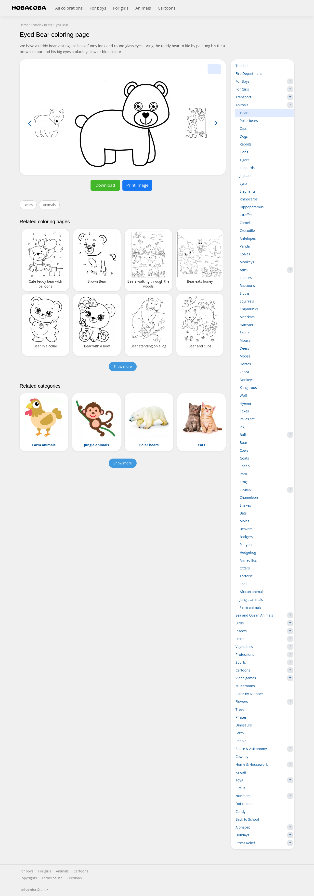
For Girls (264, 89)
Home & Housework (264, 764)
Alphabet (264, 827)
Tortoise (246, 576)
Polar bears (249, 120)
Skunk (244, 332)
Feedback (74, 878)
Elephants (247, 191)
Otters (245, 568)
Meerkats (247, 317)
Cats (243, 128)
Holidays (264, 835)
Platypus (246, 544)
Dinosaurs (244, 725)
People (241, 740)
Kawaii (241, 772)
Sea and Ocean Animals (264, 615)
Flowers (264, 702)
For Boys (264, 81)
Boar (243, 442)
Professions (264, 655)
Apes (266, 270)
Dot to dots (244, 803)
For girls (121, 8)
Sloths (244, 293)
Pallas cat (247, 419)
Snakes (245, 505)
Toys (264, 780)
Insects (264, 631)
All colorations (69, 8)
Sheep (245, 466)
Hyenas (245, 403)
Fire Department (249, 73)
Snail (243, 583)
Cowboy (242, 756)
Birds (264, 623)
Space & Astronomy (264, 749)
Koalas (245, 254)
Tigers (244, 160)
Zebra (244, 371)
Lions (244, 152)
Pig (242, 426)
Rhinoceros (249, 199)
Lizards (266, 490)
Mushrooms (245, 686)
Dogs (244, 136)
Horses (245, 364)
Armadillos (248, 560)
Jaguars (245, 175)
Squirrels (247, 301)
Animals (143, 8)
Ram (243, 474)
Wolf (243, 395)
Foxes (244, 411)
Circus (240, 788)
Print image (137, 185)
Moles (244, 521)
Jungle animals (251, 599)
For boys (98, 8)
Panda (245, 246)
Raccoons (247, 285)
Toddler (242, 65)
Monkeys (247, 262)
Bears (28, 204)
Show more (123, 366)
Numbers (264, 796)
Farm (240, 733)
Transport (264, 97)
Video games (264, 678)
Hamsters (247, 324)
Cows (244, 450)
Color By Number (249, 693)
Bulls (266, 435)
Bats (243, 513)
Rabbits (246, 144)
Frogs (244, 481)
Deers (244, 348)
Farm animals (250, 607)
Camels (245, 222)
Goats (244, 458)
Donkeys (246, 379)
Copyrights (28, 878)
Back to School (247, 819)
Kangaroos (248, 387)
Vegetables (264, 647)
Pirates (241, 717)
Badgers (246, 536)
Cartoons (166, 8)
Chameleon (249, 497)
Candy (241, 811)
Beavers (246, 529)
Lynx (243, 183)
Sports (264, 662)
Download (105, 185)
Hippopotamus (251, 207)
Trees (240, 709)
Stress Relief (264, 843)
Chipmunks (249, 309)
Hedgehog (248, 552)
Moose (245, 356)
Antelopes (248, 238)
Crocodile (247, 230)
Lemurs (246, 277)
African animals (252, 591)
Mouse (245, 340)
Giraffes (246, 214)
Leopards (247, 167)
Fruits (264, 639)
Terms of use (52, 878)
